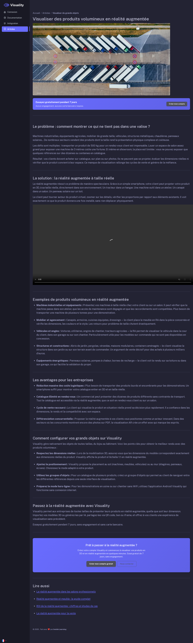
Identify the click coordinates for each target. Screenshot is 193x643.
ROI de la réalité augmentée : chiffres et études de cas (67, 606)
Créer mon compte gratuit (101, 564)
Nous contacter (127, 564)
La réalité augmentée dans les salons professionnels (66, 591)
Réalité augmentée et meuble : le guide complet (63, 598)
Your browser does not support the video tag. (113, 245)
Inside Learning (60, 629)
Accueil (36, 13)
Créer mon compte (177, 104)
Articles (46, 13)
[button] (15, 640)
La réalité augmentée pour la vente (56, 613)
